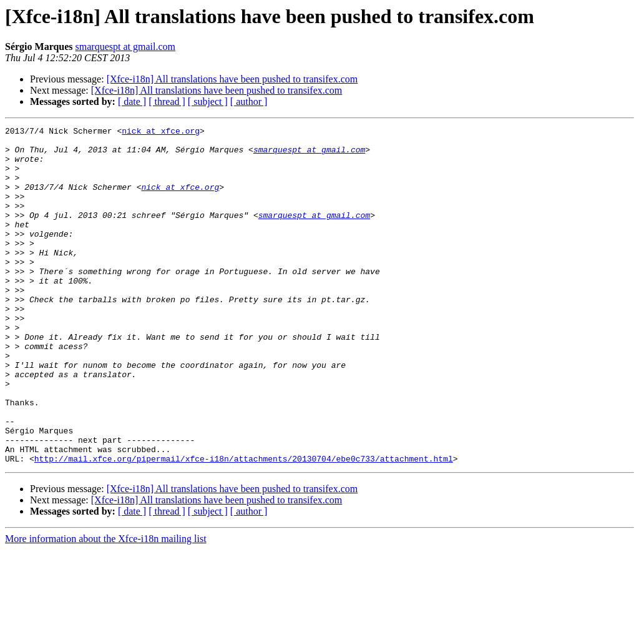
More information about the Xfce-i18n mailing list (106, 606)
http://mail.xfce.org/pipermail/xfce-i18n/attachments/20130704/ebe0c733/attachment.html (243, 525)
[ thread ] (167, 101)
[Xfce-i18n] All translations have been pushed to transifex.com (232, 79)
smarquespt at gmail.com (125, 46)
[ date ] (132, 101)
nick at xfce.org (161, 132)
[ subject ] (208, 101)
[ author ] (249, 101)
